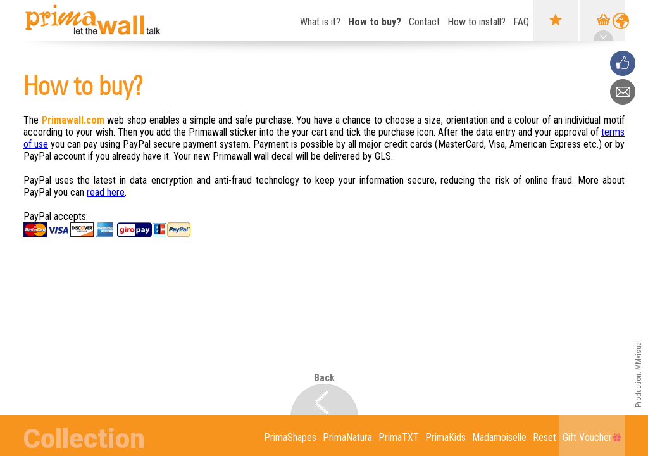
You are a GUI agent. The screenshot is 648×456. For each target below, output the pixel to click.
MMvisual (638, 355)
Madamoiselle (499, 437)
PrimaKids (445, 437)
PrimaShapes (290, 437)
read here (106, 192)
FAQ (521, 22)
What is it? (320, 22)
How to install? (476, 22)
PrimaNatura (347, 437)
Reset (544, 437)
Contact (424, 22)
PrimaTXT (398, 437)
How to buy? (374, 22)
